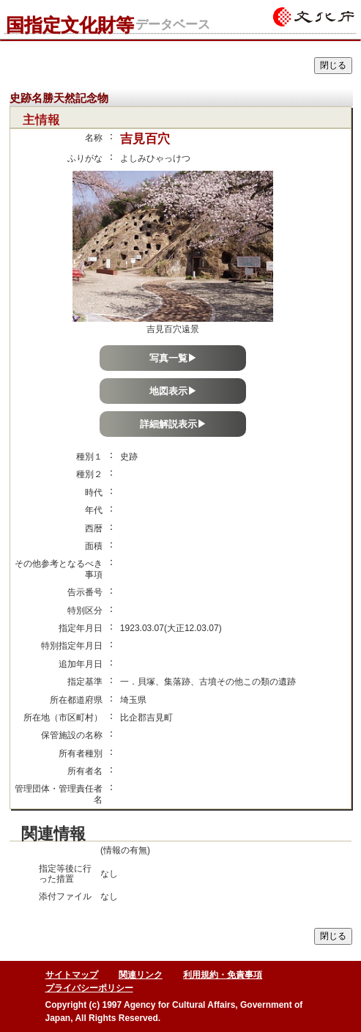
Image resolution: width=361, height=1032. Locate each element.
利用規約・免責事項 (222, 975)
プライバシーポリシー (89, 988)
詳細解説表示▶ (173, 424)
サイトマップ (71, 975)
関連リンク (141, 975)
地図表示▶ (173, 391)
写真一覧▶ (173, 358)
